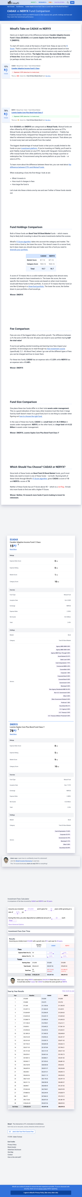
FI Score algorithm (23, 242)
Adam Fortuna (17, 1174)
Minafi (10, 1161)
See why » (48, 76)
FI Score (6, 73)
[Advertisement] (41, 93)
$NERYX (14, 724)
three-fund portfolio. (36, 286)
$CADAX (14, 539)
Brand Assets (12, 1184)
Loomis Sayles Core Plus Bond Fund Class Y (27, 112)
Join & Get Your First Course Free (21, 1169)
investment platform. (29, 148)
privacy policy (42, 1189)
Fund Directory (19, 6)
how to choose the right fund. (30, 416)
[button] (34, 2)
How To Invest (10, 6)
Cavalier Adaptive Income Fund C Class (25, 68)
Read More (13, 549)
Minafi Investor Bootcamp (24, 861)
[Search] (68, 2)
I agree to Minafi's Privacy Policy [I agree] (41, 1193)
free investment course (56, 349)
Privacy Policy (12, 1181)
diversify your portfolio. (19, 250)
